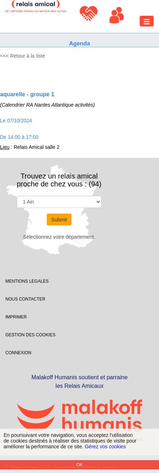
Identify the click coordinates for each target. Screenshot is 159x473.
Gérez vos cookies (105, 446)
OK (79, 464)
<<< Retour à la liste (22, 56)
